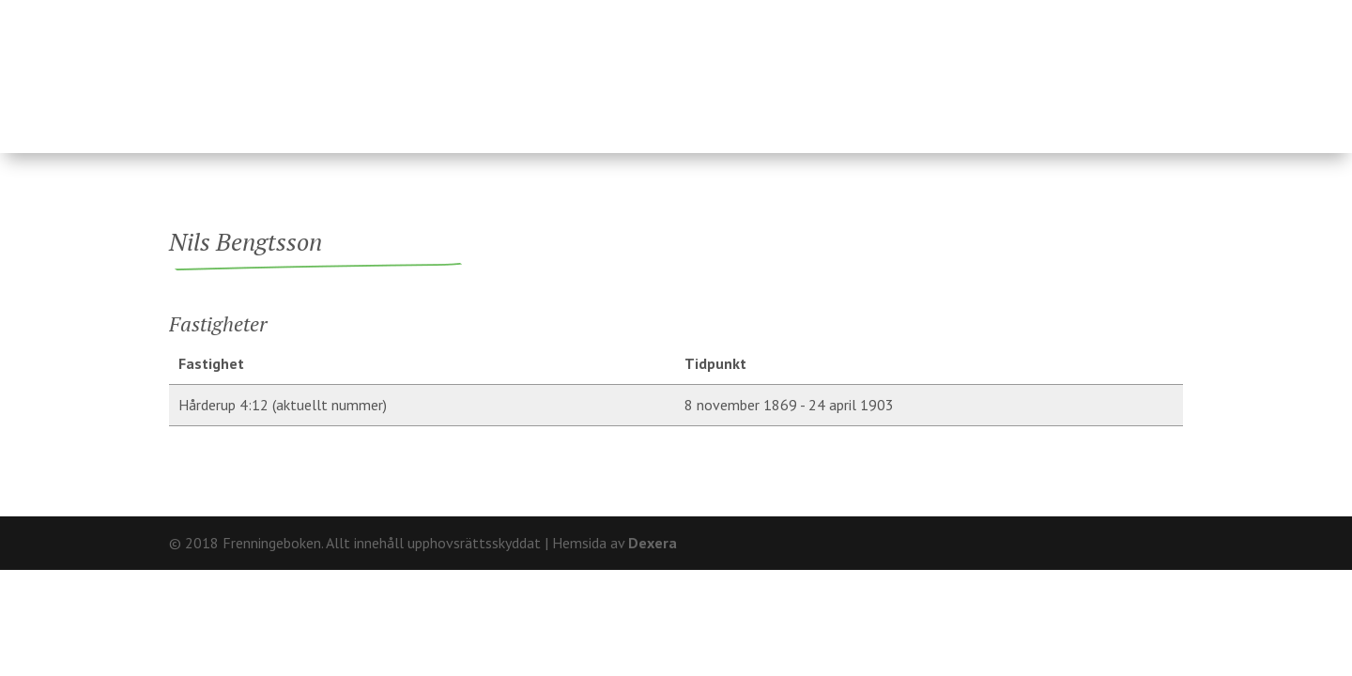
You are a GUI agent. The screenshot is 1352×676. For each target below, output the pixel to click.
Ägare (665, 68)
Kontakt (1150, 14)
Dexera (652, 542)
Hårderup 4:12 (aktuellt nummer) (282, 404)
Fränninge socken (816, 68)
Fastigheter (545, 68)
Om (1088, 14)
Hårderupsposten (1048, 68)
